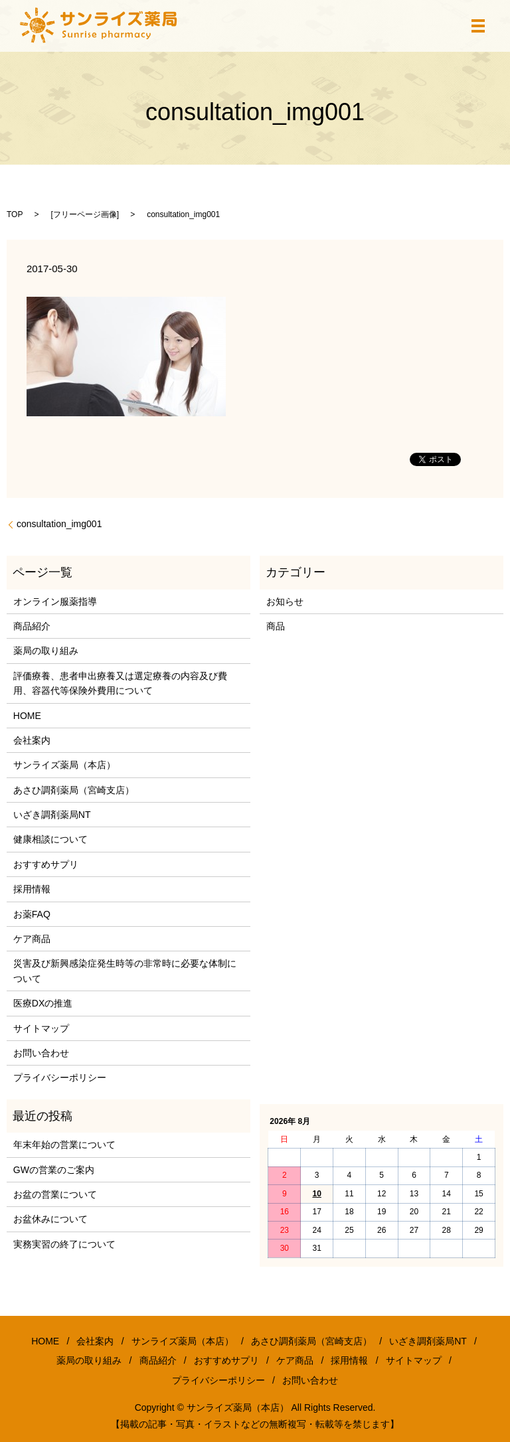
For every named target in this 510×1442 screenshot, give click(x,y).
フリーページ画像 (85, 214)
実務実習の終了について (64, 1244)
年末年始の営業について (64, 1144)
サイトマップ (41, 1028)
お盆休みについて (50, 1219)
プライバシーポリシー (59, 1077)
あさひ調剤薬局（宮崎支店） (73, 790)
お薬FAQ (31, 914)
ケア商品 (31, 938)
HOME (27, 715)
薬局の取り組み (45, 650)
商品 (275, 626)
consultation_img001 (59, 524)
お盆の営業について (55, 1194)
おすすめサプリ (45, 864)
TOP (15, 214)
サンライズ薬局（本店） (64, 765)
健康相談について (50, 839)
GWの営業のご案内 (53, 1169)
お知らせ (284, 601)
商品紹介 (31, 626)
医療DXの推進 (42, 1003)
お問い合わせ (41, 1053)
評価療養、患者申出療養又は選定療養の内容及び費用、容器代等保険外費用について (120, 683)
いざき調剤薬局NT (52, 814)
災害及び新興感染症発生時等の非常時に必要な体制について (124, 970)
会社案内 (31, 740)
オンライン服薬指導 (55, 601)
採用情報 (31, 889)
